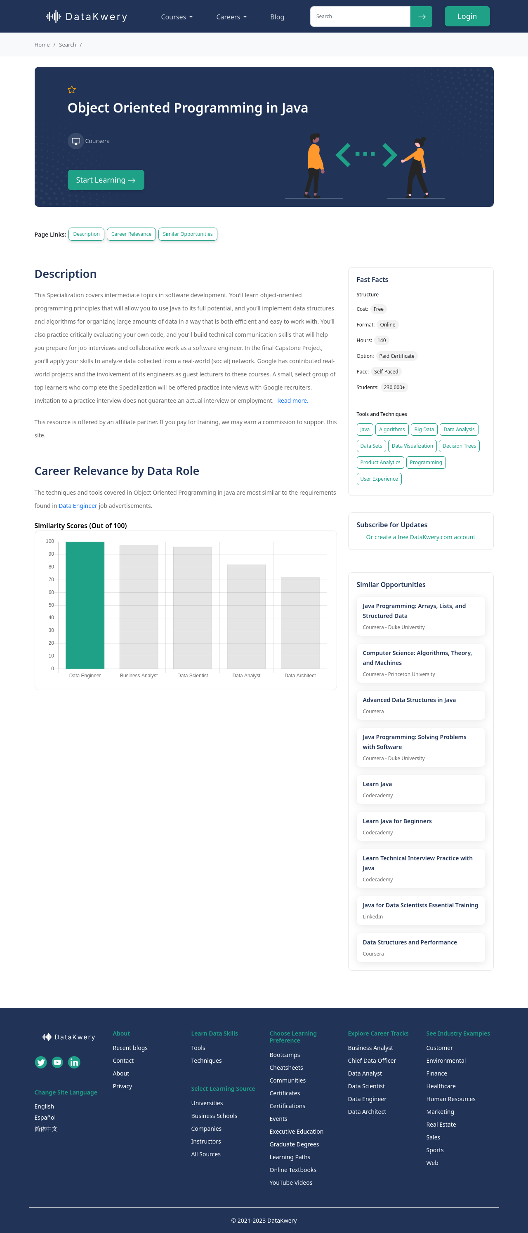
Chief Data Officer (372, 1060)
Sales (434, 1137)
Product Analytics (381, 462)
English (44, 1106)
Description (86, 233)
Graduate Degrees (294, 1144)
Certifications (288, 1106)
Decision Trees (459, 445)
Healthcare (441, 1086)
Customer (440, 1048)
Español (45, 1117)
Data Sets (371, 445)
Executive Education (297, 1131)
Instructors (206, 1141)
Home (42, 44)
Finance (437, 1073)
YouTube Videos (291, 1182)
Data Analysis (458, 429)
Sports (435, 1150)
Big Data (424, 429)
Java (365, 429)
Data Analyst (365, 1073)
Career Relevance (131, 233)
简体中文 (46, 1128)
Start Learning (106, 180)
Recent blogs (130, 1048)
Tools (198, 1048)
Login (467, 16)
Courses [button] (174, 16)
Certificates (285, 1093)
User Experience (379, 478)
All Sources (206, 1154)
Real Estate (441, 1124)
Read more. (292, 400)
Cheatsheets (286, 1067)
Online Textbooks (293, 1170)
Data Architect (367, 1112)
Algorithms (392, 429)
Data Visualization (413, 445)
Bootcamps (285, 1055)
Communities (288, 1080)
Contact (123, 1060)
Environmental (446, 1060)
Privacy (122, 1086)
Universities (207, 1103)
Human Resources (451, 1099)
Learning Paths (290, 1157)
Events (279, 1119)
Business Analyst (371, 1048)
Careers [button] (229, 16)
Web (432, 1163)
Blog (277, 16)
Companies (206, 1128)
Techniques (206, 1060)
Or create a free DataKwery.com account (421, 537)
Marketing (441, 1112)
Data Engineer (78, 506)
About (121, 1073)
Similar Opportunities (187, 233)
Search (67, 44)
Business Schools (214, 1116)
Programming (426, 462)
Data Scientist (366, 1086)
